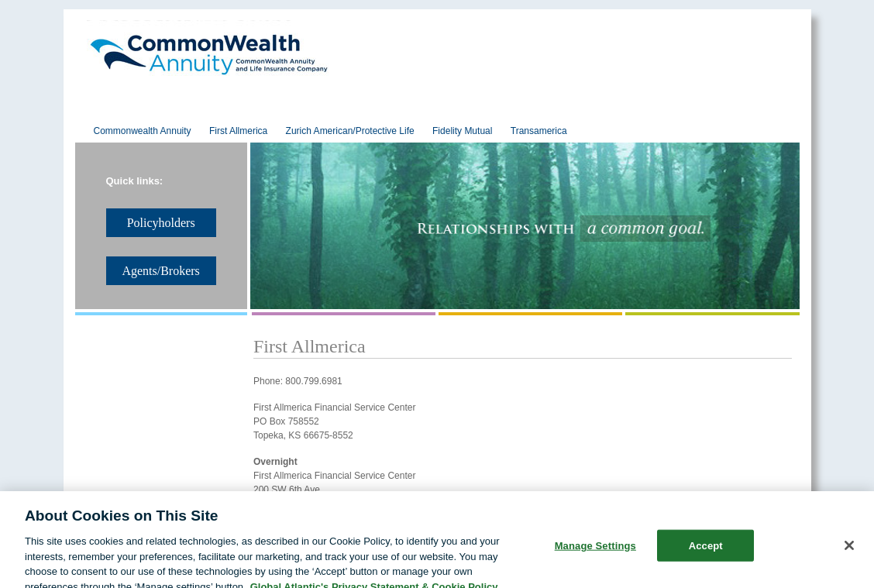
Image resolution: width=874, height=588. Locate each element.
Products (393, 109)
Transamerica (539, 131)
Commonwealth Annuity (142, 131)
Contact (748, 109)
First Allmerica (238, 131)
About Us (125, 109)
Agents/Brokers (634, 109)
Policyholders (506, 109)
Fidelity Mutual (462, 131)
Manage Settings (595, 556)
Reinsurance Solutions (259, 109)
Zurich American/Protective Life (350, 131)
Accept (706, 556)
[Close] (849, 556)
